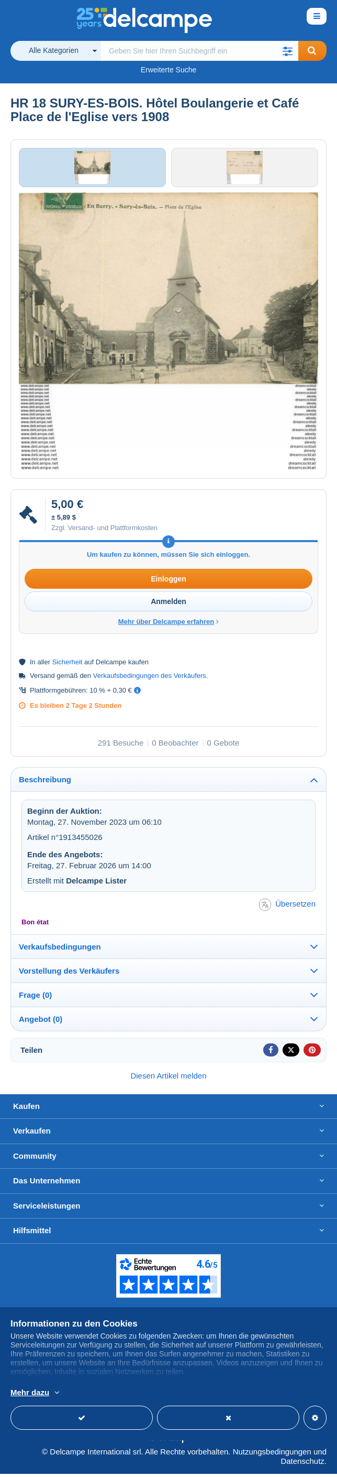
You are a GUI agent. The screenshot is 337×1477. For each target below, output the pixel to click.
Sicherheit (67, 665)
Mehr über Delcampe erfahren (168, 625)
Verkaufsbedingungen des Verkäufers (149, 679)
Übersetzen (287, 907)
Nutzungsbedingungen (272, 1454)
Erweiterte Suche (169, 70)
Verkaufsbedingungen (60, 949)
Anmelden (168, 604)
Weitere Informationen (219, 1393)
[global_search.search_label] (199, 51)
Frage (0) (35, 997)
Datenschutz (302, 1464)
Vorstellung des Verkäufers (69, 973)
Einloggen (168, 582)
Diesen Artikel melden (168, 1078)
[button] (287, 50)
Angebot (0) (40, 1021)
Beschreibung (45, 782)
